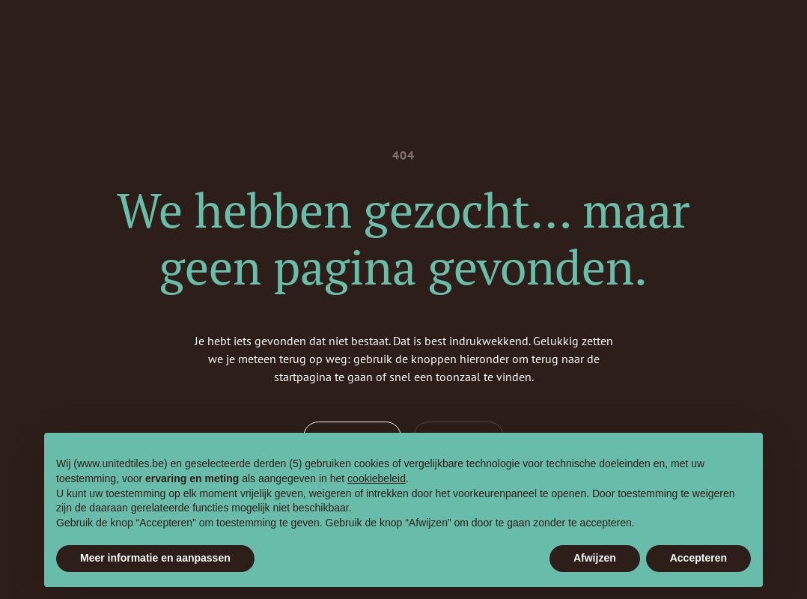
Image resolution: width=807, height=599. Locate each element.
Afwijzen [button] (594, 558)
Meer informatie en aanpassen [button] (155, 558)
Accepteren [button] (698, 558)
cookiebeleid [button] (376, 478)
